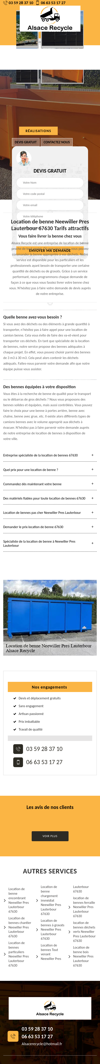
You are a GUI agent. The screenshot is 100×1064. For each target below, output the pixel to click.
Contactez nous (57, 142)
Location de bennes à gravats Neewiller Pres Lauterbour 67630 (50, 929)
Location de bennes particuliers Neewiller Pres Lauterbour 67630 (16, 954)
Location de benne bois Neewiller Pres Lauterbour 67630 (80, 956)
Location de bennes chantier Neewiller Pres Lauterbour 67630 (17, 927)
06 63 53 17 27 (50, 2)
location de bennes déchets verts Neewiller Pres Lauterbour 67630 (82, 932)
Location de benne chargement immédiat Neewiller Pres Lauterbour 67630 (48, 900)
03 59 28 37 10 (18, 2)
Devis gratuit (26, 142)
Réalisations (38, 131)
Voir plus (50, 836)
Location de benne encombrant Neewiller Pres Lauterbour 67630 (16, 900)
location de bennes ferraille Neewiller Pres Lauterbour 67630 (81, 907)
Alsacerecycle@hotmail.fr (42, 1043)
